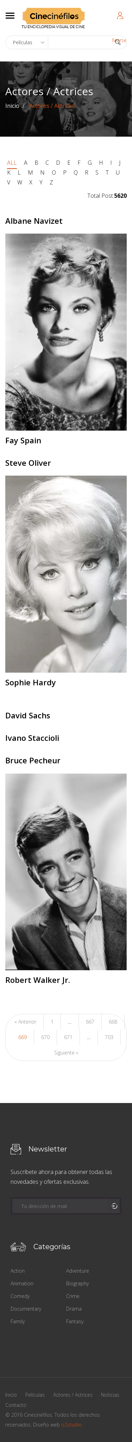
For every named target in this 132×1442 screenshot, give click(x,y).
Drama (74, 1308)
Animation (22, 1283)
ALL (12, 163)
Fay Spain (23, 440)
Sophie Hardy (30, 682)
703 (109, 1037)
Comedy (20, 1296)
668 (113, 1021)
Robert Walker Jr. (37, 979)
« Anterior (25, 1021)
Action (18, 1270)
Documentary (26, 1308)
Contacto (15, 1405)
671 (68, 1037)
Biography (77, 1283)
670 (45, 1037)
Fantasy (74, 1321)
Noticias (110, 1394)
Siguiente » (66, 1052)
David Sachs (27, 715)
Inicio (12, 106)
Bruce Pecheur (33, 760)
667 (90, 1021)
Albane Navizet (34, 220)
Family (18, 1321)
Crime (73, 1296)
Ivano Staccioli (32, 737)
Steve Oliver (28, 462)
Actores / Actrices (73, 1394)
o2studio (71, 1424)
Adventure (77, 1270)
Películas (35, 1394)
